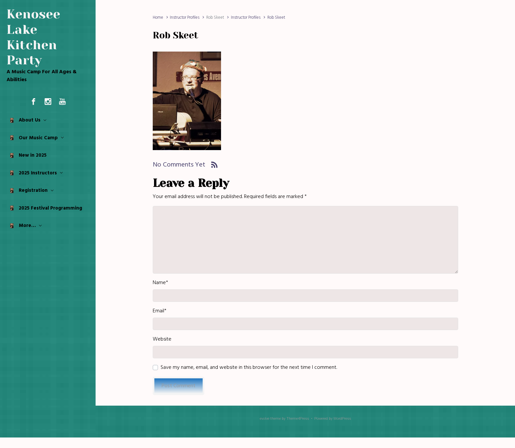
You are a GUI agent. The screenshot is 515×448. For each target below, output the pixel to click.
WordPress (342, 418)
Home (158, 17)
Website (162, 339)
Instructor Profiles (184, 17)
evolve (264, 418)
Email (160, 311)
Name (160, 283)
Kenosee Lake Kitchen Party (33, 37)
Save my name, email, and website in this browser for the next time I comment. (249, 367)
